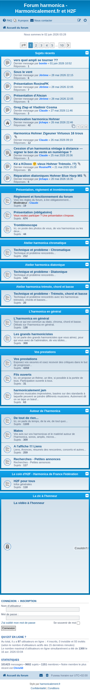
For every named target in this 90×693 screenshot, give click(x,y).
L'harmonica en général (45, 311)
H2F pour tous (24, 481)
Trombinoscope (25, 225)
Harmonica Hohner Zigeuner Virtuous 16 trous (48, 133)
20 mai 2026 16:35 (62, 178)
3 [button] (41, 45)
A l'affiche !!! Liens (28, 446)
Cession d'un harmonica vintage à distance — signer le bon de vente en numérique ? (48, 150)
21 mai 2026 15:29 (65, 167)
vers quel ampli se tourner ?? (36, 60)
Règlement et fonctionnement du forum (43, 196)
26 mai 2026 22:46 (62, 122)
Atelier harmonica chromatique (45, 243)
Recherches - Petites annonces (37, 459)
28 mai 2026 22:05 (62, 86)
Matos (18, 430)
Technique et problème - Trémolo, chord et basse (50, 293)
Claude (43, 110)
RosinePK (45, 167)
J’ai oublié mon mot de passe (18, 622)
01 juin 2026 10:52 (61, 63)
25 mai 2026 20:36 (62, 155)
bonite (43, 63)
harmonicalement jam (30, 390)
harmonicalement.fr (50, 684)
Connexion (9, 601)
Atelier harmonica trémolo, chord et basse (45, 286)
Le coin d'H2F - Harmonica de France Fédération (45, 474)
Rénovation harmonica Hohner (37, 119)
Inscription (28, 601)
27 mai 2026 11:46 (62, 110)
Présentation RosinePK (31, 83)
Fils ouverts (22, 374)
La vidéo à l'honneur (29, 503)
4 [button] (47, 45)
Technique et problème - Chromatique (42, 250)
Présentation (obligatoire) (33, 212)
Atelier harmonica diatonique (45, 265)
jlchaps (43, 122)
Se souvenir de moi (67, 623)
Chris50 (18, 668)
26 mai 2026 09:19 (62, 139)
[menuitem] (7, 20)
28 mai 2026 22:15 (62, 75)
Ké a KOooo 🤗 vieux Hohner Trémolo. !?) (45, 164)
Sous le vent (23, 72)
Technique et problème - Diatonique (40, 272)
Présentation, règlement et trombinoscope (45, 189)
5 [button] (52, 45)
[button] (23, 45)
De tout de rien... (26, 418)
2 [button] (36, 45)
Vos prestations (45, 352)
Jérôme (43, 75)
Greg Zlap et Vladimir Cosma (35, 107)
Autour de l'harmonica (45, 411)
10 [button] (62, 45)
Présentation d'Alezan (30, 95)
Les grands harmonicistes (33, 334)
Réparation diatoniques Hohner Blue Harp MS (48, 175)
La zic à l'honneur (45, 496)
